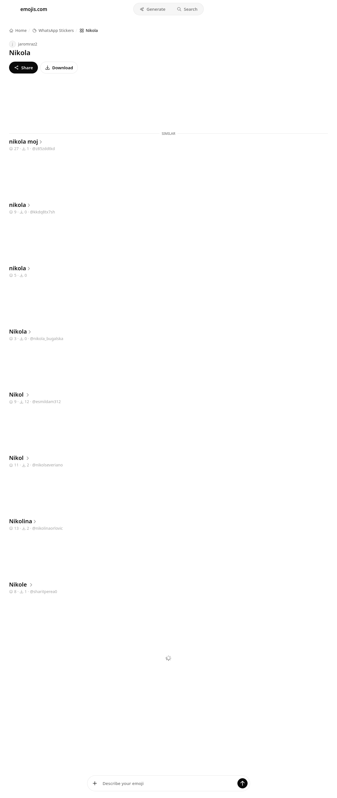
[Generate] (242, 783)
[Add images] (95, 783)
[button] (152, 9)
